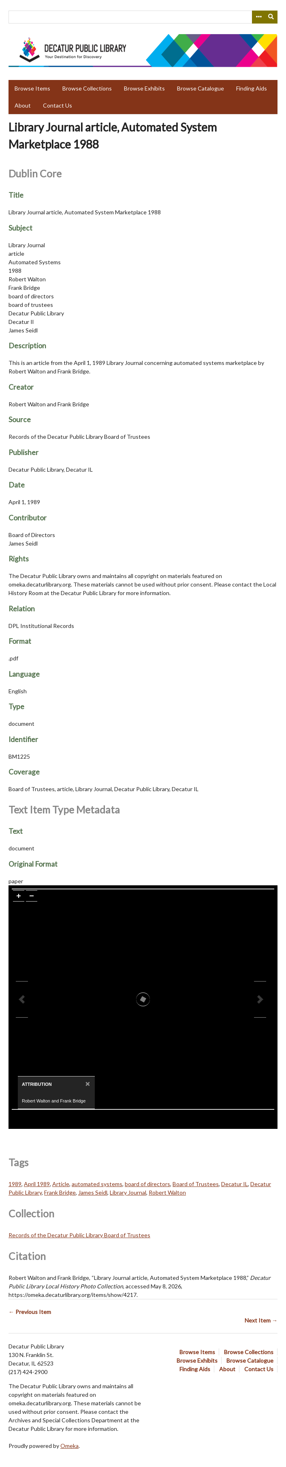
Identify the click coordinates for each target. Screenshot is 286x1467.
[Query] (143, 17)
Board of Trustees (196, 1183)
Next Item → (261, 1320)
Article (60, 1183)
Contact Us (57, 105)
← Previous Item (30, 1311)
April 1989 (37, 1183)
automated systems (97, 1183)
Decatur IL (234, 1183)
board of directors (147, 1183)
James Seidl (92, 1192)
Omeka (69, 1445)
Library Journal (128, 1192)
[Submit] (271, 17)
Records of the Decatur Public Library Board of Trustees (79, 1235)
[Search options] (258, 17)
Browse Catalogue (200, 88)
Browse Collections (87, 88)
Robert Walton (167, 1192)
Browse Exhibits (144, 88)
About (23, 105)
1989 (15, 1183)
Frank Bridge (60, 1192)
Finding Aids (251, 88)
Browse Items (32, 88)
